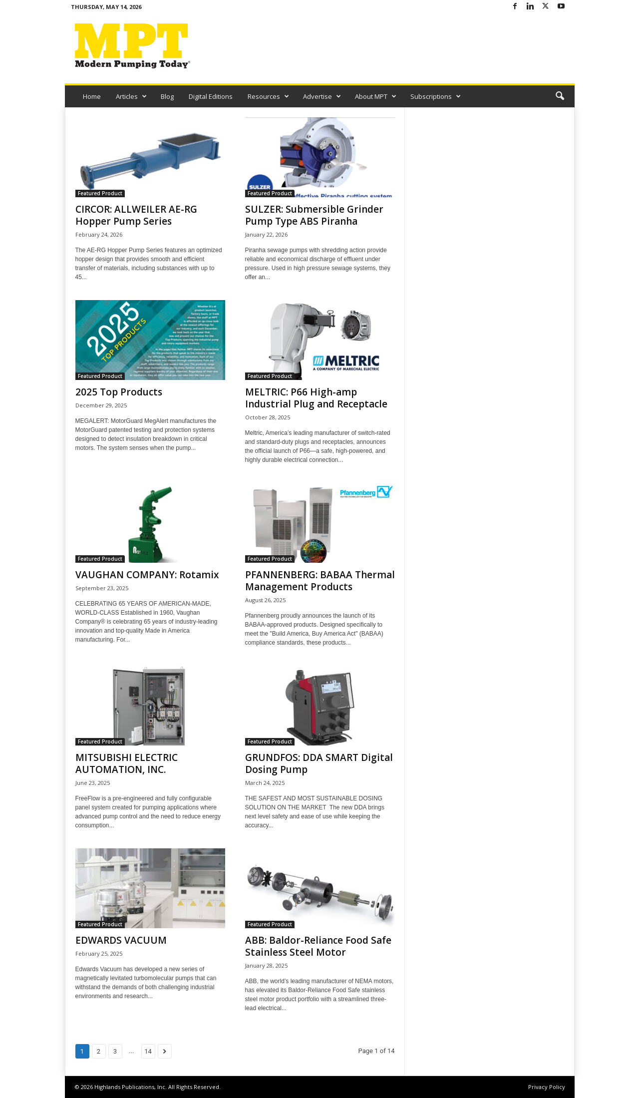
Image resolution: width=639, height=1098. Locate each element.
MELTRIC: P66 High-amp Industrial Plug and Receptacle (316, 397)
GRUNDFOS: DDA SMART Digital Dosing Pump (319, 763)
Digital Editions (211, 96)
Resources (268, 96)
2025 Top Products (118, 391)
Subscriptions (435, 96)
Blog (167, 96)
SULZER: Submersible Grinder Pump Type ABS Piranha (314, 215)
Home (92, 96)
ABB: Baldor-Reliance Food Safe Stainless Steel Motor (318, 946)
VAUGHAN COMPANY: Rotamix (147, 574)
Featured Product (100, 193)
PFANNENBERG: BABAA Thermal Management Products (320, 580)
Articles (131, 96)
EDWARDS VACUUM (121, 940)
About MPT (375, 96)
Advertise (322, 96)
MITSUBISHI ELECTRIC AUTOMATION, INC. (126, 763)
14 (148, 1051)
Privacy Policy (546, 1087)
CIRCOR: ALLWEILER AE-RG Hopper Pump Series (136, 215)
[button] (560, 96)
